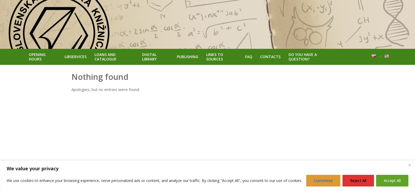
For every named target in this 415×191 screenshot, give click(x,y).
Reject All (358, 180)
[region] (207, 175)
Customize (323, 180)
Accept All (392, 180)
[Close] (409, 165)
